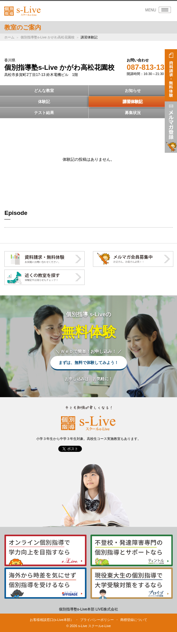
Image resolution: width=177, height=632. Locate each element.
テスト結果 (44, 112)
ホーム (9, 37)
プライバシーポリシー (97, 620)
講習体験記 (133, 101)
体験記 (44, 101)
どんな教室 (44, 90)
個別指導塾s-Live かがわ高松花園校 (47, 37)
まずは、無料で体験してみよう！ (88, 362)
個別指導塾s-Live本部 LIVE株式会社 (88, 609)
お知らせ (133, 90)
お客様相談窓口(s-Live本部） (52, 620)
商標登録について (133, 620)
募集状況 (133, 112)
